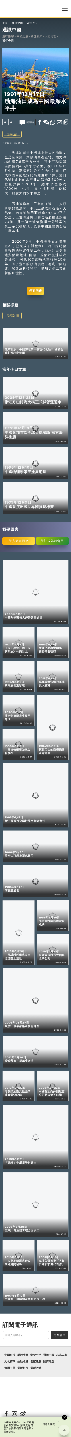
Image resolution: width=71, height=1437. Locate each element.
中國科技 (9, 1355)
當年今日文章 (14, 369)
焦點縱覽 (22, 1361)
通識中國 (17, 23)
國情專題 (48, 1361)
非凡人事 (61, 1355)
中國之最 (22, 36)
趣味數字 (8, 36)
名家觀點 (35, 1361)
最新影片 (22, 1368)
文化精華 (9, 1361)
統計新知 (36, 36)
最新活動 (35, 1368)
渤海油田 (13, 134)
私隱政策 (26, 1428)
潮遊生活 (35, 1355)
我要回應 (35, 291)
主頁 (5, 23)
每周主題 (9, 1368)
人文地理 (50, 36)
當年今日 (32, 23)
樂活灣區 (22, 1355)
